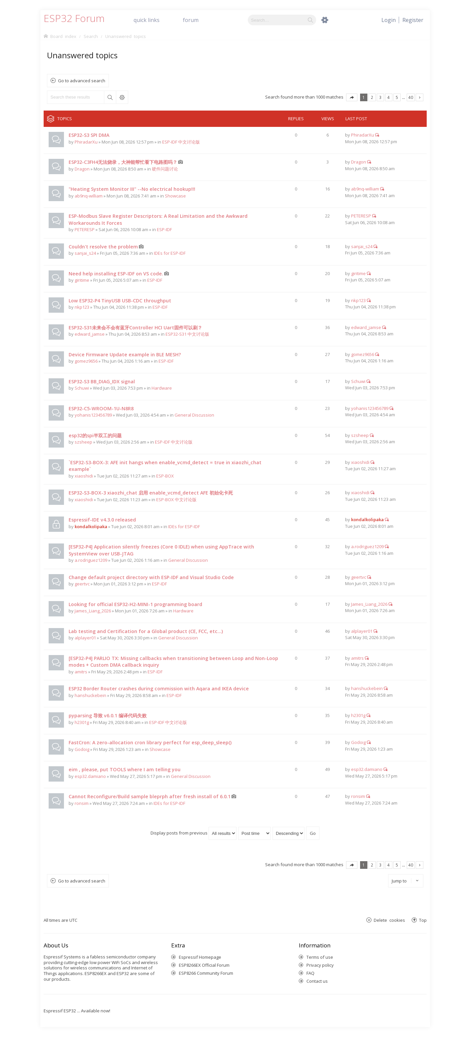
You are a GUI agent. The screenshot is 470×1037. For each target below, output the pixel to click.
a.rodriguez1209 (91, 560)
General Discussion (194, 415)
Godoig (82, 749)
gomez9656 (86, 361)
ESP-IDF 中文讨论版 (181, 142)
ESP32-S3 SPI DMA (89, 135)
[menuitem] (412, 20)
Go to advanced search (81, 81)
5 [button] (397, 97)
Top (423, 920)
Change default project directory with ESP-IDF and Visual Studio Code (151, 577)
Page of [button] (351, 97)
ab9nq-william (89, 196)
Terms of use (319, 957)
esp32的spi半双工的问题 (95, 435)
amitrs (81, 672)
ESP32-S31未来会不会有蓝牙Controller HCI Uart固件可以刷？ (135, 327)
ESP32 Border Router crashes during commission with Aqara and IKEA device (159, 688)
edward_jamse (90, 334)
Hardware (162, 388)
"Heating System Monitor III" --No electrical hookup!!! (132, 189)
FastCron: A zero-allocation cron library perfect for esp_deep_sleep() (150, 742)
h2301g (82, 722)
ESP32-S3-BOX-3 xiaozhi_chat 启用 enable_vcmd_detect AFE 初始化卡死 (151, 493)
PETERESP (85, 229)
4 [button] (388, 97)
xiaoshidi (84, 476)
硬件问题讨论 (165, 169)
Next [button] (419, 97)
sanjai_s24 (85, 253)
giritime (82, 280)
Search (110, 97)
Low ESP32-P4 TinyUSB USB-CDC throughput (120, 300)
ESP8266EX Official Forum (204, 965)
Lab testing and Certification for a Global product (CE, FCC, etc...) (146, 631)
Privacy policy (320, 965)
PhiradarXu (86, 142)
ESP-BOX (165, 476)
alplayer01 (85, 638)
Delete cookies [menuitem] (389, 920)
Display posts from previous (193, 833)
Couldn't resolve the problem (103, 246)
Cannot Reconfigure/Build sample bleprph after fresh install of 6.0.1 (150, 796)
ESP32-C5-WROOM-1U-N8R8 (101, 408)
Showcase (175, 196)
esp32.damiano (90, 776)
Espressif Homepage (200, 957)
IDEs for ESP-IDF (170, 253)
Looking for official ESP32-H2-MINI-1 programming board (135, 604)
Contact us (317, 981)
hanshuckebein (90, 695)
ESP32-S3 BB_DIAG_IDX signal (102, 381)
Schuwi (82, 388)
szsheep (83, 442)
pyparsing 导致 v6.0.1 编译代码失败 (108, 715)
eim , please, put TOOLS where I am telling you (125, 769)
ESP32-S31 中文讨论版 (187, 334)
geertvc (82, 584)
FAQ (310, 973)
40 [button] (410, 97)
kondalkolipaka (91, 526)
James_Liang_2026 (93, 611)
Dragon (82, 169)
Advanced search (122, 97)
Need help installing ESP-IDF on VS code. (116, 273)
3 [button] (380, 97)
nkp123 (82, 307)
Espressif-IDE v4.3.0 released (102, 520)
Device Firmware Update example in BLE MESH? (125, 354)
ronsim (82, 803)
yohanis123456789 (93, 415)
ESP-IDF (164, 229)
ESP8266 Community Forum (206, 973)
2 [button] (372, 97)
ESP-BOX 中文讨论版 (176, 500)
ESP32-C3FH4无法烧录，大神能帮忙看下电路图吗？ (123, 162)
